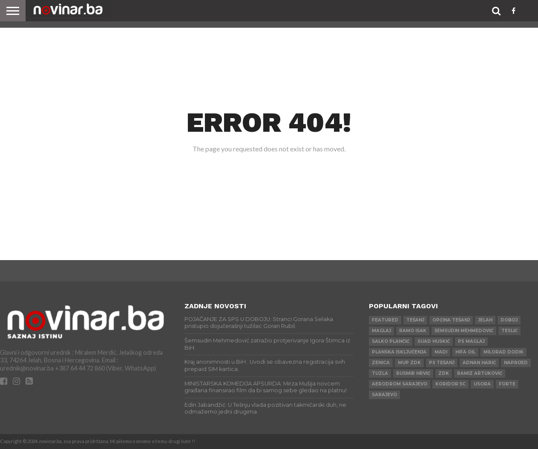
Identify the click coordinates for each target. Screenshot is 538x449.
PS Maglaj (471, 341)
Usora (482, 384)
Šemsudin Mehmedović (463, 330)
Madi (440, 352)
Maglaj (381, 330)
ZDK (443, 373)
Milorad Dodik (503, 352)
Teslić (509, 330)
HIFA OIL (465, 352)
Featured (385, 320)
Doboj (509, 320)
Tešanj (415, 320)
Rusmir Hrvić (413, 373)
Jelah (485, 320)
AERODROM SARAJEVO (399, 384)
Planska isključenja (399, 352)
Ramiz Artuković (479, 373)
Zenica (381, 362)
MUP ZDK (409, 362)
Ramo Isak (412, 330)
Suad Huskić (433, 341)
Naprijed (516, 362)
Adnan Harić (479, 362)
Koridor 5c (450, 384)
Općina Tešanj (451, 320)
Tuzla (380, 373)
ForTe (507, 384)
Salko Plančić (390, 341)
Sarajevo (384, 394)
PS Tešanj (442, 362)
